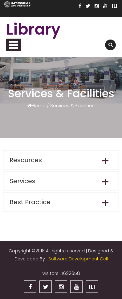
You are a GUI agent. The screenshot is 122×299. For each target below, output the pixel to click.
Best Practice (30, 202)
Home (39, 105)
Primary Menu (13, 45)
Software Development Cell (78, 259)
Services (22, 181)
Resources (26, 160)
